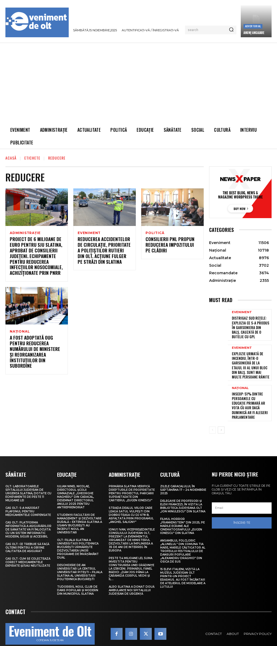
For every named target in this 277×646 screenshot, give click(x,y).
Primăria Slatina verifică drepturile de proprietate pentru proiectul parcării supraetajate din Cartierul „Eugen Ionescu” (132, 482)
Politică (155, 233)
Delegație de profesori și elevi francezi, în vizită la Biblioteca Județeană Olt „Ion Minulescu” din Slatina (182, 495)
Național (20, 332)
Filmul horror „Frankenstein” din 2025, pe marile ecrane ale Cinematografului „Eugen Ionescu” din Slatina (182, 514)
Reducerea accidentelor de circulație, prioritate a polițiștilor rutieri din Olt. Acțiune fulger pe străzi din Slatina (104, 251)
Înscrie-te (241, 511)
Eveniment (89, 233)
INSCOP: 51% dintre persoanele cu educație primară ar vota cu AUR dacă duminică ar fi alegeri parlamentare (249, 397)
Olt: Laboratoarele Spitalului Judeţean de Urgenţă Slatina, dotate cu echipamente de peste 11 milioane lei (28, 482)
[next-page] (221, 418)
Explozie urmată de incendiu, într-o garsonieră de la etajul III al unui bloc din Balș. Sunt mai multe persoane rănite (250, 362)
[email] (242, 496)
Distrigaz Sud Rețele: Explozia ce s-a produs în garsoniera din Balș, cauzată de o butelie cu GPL (250, 326)
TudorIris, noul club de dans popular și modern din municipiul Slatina (77, 578)
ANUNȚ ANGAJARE (253, 33)
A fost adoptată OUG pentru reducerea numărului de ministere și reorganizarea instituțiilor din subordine (36, 350)
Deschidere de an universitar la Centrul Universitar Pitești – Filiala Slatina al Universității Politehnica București (79, 560)
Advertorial (253, 26)
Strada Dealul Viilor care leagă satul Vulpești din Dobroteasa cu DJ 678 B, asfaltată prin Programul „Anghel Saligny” (131, 503)
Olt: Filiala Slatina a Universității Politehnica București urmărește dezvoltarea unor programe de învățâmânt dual (78, 537)
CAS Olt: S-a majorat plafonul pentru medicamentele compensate (28, 500)
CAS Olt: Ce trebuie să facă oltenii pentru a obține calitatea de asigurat (27, 536)
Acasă (11, 158)
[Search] (231, 30)
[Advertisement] (138, 83)
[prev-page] (212, 418)
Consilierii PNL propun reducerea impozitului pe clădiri (170, 246)
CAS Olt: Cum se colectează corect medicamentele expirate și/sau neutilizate (27, 550)
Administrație (25, 233)
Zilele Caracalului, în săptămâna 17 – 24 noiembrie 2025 (183, 478)
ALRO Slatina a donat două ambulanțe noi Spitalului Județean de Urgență (131, 578)
